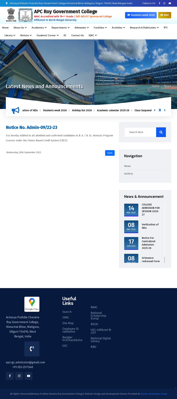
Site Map (68, 323)
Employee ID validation (70, 330)
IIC (65, 35)
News (167, 86)
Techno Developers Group (154, 393)
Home (5, 27)
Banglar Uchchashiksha (72, 339)
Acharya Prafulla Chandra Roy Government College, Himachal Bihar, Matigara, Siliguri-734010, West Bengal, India (22, 327)
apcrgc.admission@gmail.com (25, 362)
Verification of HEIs (28, 110)
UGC (64, 345)
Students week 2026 (56, 110)
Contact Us (77, 35)
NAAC (94, 307)
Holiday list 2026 (83, 110)
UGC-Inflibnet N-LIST (101, 331)
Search (67, 312)
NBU (93, 346)
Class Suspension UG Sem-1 (152, 110)
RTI (165, 27)
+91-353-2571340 (22, 367)
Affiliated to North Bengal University (55, 20)
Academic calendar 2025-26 (115, 110)
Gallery (128, 173)
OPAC (65, 317)
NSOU (94, 324)
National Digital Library (101, 340)
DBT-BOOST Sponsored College (94, 16)
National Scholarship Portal (98, 316)
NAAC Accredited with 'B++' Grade (53, 16)
